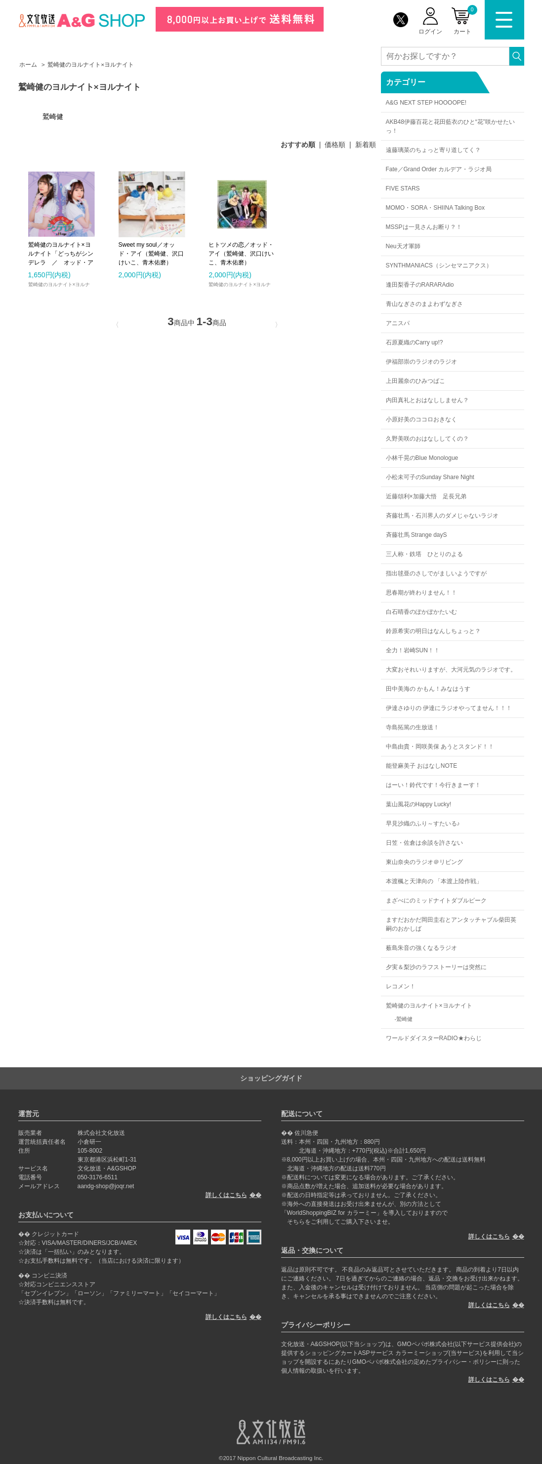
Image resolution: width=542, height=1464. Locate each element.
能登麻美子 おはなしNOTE (422, 765)
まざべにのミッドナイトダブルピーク (436, 900)
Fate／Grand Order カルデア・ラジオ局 (439, 169)
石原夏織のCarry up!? (414, 342)
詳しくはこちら (226, 1195)
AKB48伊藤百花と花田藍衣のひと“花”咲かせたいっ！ (450, 126)
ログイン (430, 31)
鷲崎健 (404, 1019)
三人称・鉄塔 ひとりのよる (424, 554)
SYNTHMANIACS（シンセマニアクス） (439, 265)
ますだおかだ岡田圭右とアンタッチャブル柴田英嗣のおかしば (451, 924)
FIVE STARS (403, 188)
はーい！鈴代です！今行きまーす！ (433, 785)
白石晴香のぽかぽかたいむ (421, 611)
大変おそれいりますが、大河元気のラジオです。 (451, 669)
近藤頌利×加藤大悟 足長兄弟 (426, 496)
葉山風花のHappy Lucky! (419, 804)
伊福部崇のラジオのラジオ (421, 361)
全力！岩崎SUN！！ (413, 650)
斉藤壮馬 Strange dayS (416, 534)
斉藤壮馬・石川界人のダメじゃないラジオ (442, 515)
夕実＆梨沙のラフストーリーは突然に (436, 967)
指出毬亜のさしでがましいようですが (436, 573)
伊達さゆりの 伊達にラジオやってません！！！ (449, 708)
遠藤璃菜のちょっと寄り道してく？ (433, 150)
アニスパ (398, 323)
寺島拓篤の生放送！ (412, 727)
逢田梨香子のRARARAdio (420, 284)
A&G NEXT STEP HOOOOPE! (426, 102)
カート (465, 20)
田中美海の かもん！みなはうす (428, 688)
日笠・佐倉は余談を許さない (424, 842)
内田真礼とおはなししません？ (427, 400)
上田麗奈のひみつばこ (415, 380)
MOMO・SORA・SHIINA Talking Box (435, 207)
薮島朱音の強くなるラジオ (421, 947)
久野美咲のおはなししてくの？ (427, 438)
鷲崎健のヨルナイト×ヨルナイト (429, 1005)
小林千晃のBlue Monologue (422, 457)
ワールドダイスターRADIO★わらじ (434, 1038)
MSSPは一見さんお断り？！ (424, 227)
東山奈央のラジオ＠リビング (424, 862)
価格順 (335, 145)
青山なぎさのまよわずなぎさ (424, 303)
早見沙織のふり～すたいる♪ (423, 823)
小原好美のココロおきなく (421, 419)
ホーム (28, 64)
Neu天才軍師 (403, 246)
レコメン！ (401, 986)
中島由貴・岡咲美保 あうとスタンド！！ (440, 746)
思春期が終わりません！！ (421, 592)
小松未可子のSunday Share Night (430, 477)
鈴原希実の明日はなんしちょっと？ (433, 631)
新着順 (365, 145)
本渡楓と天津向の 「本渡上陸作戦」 (434, 881)
